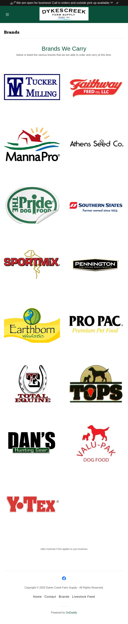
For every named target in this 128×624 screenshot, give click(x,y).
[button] (9, 14)
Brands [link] (64, 596)
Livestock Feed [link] (83, 596)
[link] (64, 19)
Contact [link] (50, 596)
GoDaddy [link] (71, 612)
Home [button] (37, 596)
